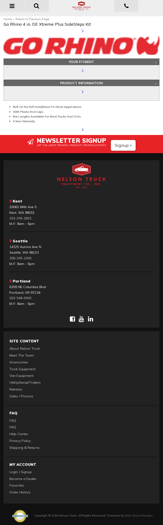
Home (8, 19)
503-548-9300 (20, 298)
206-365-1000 (20, 258)
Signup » (123, 145)
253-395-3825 (20, 218)
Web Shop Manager (139, 515)
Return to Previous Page (32, 19)
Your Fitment (81, 62)
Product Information (81, 83)
